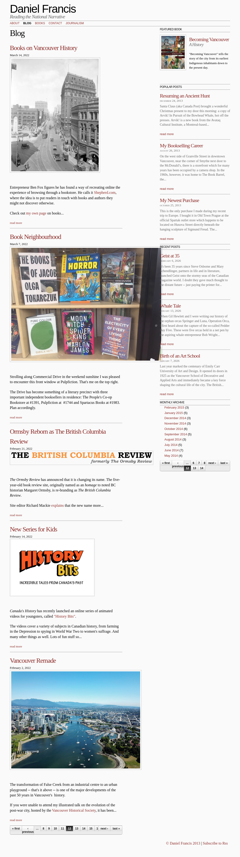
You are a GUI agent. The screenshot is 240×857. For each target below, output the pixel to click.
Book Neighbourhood (35, 236)
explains (57, 505)
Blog (27, 23)
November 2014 (175, 423)
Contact (55, 23)
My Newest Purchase (179, 200)
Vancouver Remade (33, 660)
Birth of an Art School (180, 356)
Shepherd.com (105, 193)
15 (90, 828)
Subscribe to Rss (215, 843)
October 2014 (174, 429)
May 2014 (171, 455)
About (14, 23)
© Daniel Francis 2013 (183, 843)
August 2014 (173, 439)
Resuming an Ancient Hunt (185, 96)
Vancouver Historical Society (74, 810)
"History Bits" (64, 616)
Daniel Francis (43, 9)
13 (76, 828)
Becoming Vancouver (209, 39)
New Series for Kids (33, 529)
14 (83, 828)
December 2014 (175, 418)
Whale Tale (170, 306)
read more (16, 223)
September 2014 (176, 434)
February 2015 (174, 407)
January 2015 (174, 413)
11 (62, 828)
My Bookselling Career (181, 145)
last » (116, 828)
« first (16, 828)
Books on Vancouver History (43, 47)
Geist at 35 (169, 256)
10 (55, 828)
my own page (36, 213)
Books (40, 23)
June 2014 (172, 450)
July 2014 (171, 445)
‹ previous (28, 830)
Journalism (75, 23)
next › (104, 828)
